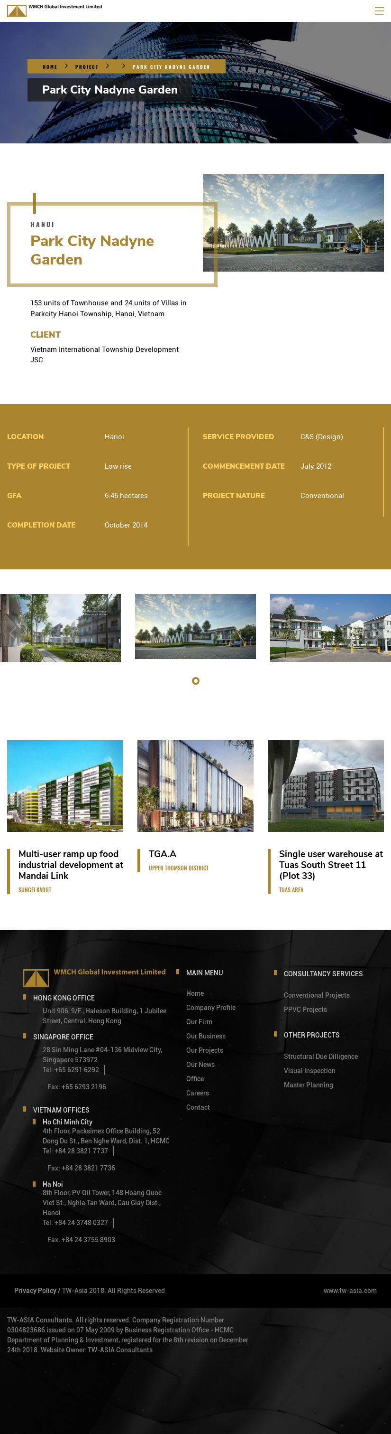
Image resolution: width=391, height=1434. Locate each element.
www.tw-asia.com (350, 1290)
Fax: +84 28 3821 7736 (81, 1168)
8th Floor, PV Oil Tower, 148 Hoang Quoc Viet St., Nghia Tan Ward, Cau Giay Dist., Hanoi (102, 1203)
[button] (196, 681)
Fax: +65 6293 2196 (76, 1087)
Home (50, 67)
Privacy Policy (35, 1290)
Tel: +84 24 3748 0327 (75, 1222)
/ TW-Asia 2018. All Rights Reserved (111, 1290)
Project (87, 67)
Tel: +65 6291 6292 (71, 1070)
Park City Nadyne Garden (171, 67)
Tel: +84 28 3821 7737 (75, 1151)
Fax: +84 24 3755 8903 (81, 1240)
